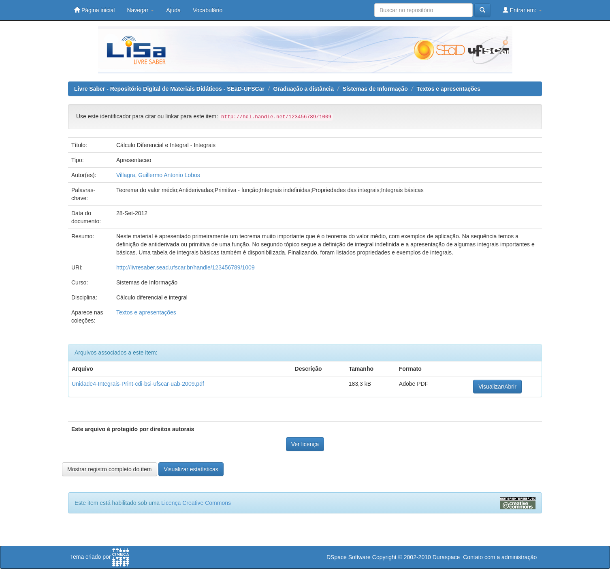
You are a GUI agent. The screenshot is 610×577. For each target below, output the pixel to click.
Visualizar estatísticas (191, 469)
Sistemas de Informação (375, 88)
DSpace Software (348, 557)
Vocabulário (207, 10)
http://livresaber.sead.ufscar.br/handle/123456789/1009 (185, 267)
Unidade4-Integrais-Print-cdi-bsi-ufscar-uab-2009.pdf (138, 383)
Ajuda (173, 10)
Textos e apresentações (448, 88)
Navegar (140, 10)
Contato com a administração (500, 557)
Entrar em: (522, 9)
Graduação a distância (303, 88)
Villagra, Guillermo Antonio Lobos (158, 175)
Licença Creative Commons (196, 503)
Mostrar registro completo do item (109, 469)
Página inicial (94, 9)
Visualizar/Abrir (497, 386)
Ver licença (305, 444)
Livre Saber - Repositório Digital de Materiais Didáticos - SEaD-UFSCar (169, 88)
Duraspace (446, 557)
